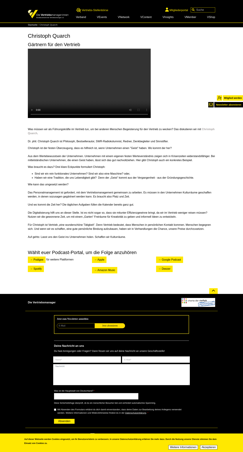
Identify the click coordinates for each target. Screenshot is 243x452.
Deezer (166, 268)
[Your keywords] (203, 9)
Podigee (38, 259)
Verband (81, 17)
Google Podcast (171, 259)
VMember (190, 17)
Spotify (37, 268)
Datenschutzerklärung (135, 413)
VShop (211, 17)
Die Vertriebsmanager (42, 302)
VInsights (168, 17)
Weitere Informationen (183, 447)
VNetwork (123, 17)
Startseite (32, 25)
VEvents (102, 17)
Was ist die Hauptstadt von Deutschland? (73, 391)
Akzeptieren (209, 447)
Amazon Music (106, 270)
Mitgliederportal (176, 10)
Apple (101, 259)
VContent (146, 17)
